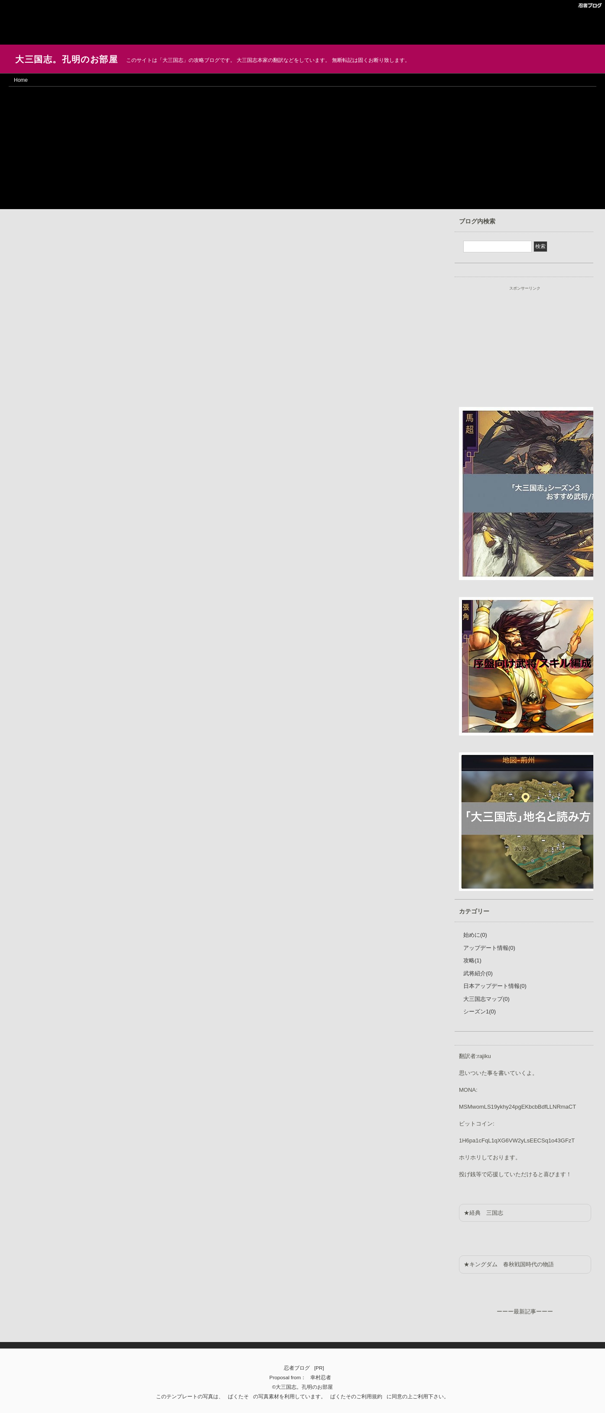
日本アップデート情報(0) (495, 986)
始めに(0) (475, 935)
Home (21, 80)
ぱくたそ (238, 1396)
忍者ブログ (297, 1368)
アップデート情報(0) (489, 948)
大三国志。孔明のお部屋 (66, 59)
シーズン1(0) (479, 1011)
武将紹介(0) (478, 973)
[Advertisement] (69, 21)
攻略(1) (472, 960)
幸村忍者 (320, 1377)
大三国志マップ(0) (486, 999)
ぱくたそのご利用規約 (356, 1396)
